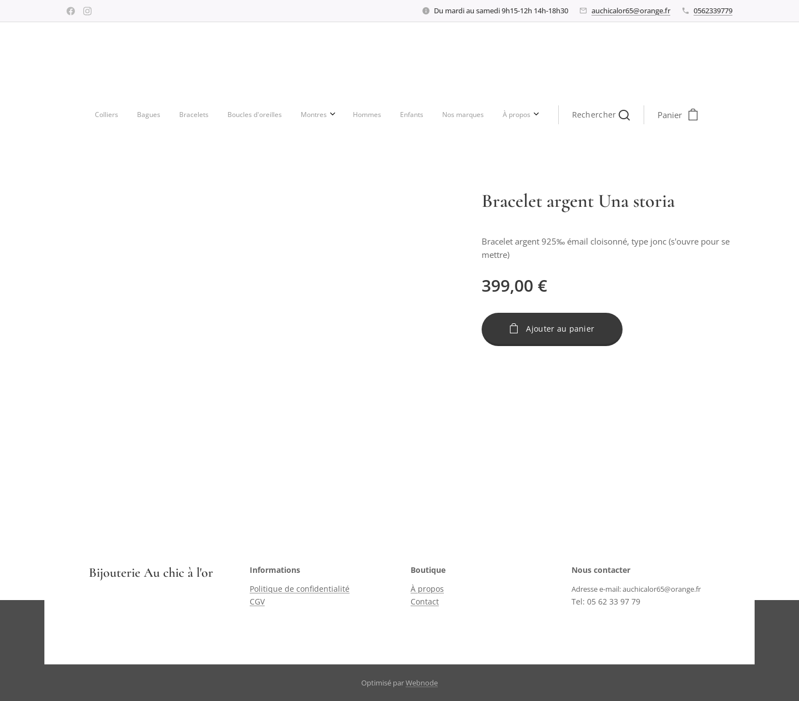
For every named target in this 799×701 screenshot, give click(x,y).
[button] (462, 115)
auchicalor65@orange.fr (630, 11)
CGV (257, 601)
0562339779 (713, 11)
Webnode (422, 683)
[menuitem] (238, 115)
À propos (427, 589)
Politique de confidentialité (300, 589)
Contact (425, 601)
